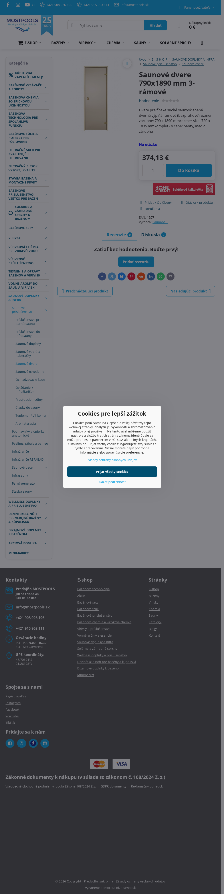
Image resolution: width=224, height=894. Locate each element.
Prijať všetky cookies (112, 472)
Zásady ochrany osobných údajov (112, 460)
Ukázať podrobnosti (112, 482)
